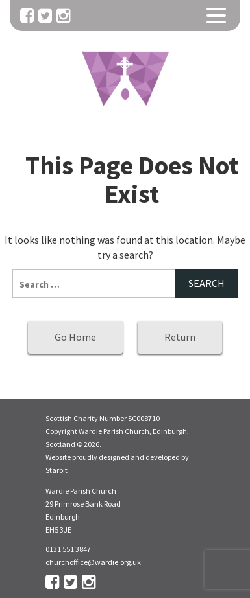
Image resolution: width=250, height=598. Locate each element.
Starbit (56, 470)
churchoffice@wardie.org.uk (93, 562)
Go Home (75, 336)
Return (179, 336)
